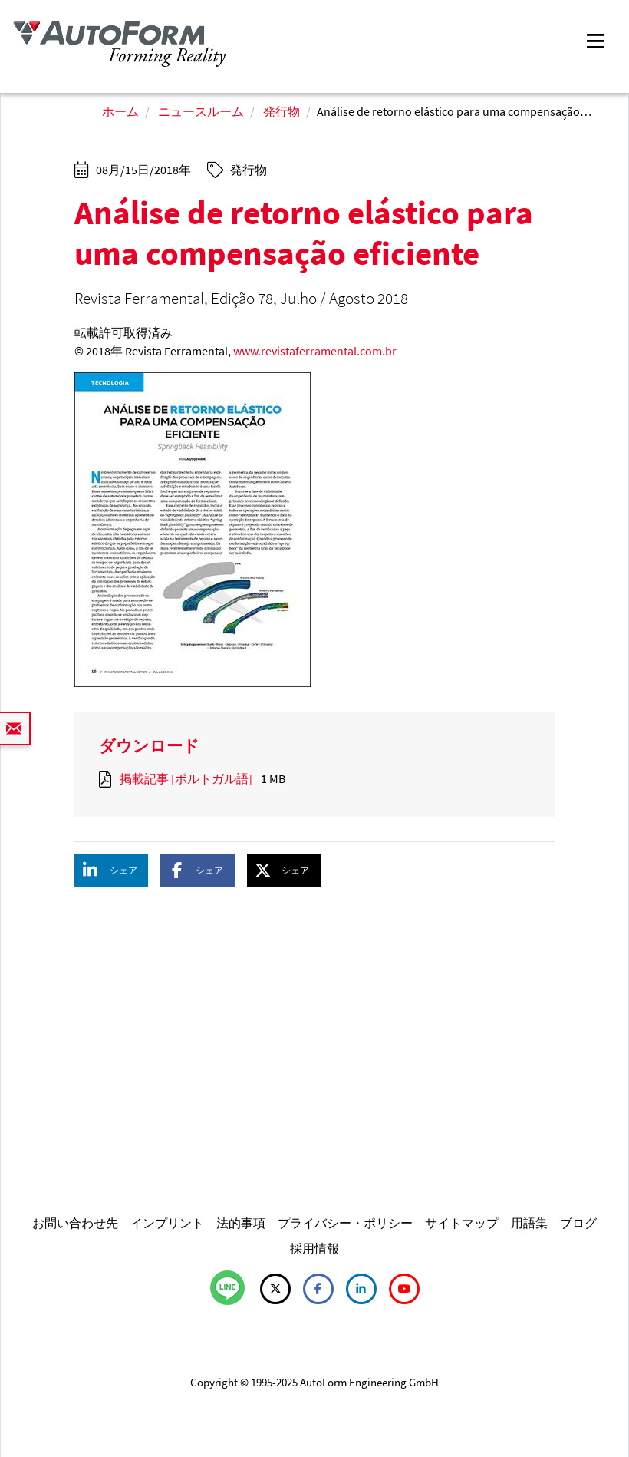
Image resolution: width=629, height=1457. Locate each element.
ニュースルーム (201, 111)
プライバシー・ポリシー (345, 1223)
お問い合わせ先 (75, 1223)
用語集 (529, 1223)
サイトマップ (462, 1223)
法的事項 (240, 1223)
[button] (111, 870)
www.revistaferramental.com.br (315, 350)
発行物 (281, 111)
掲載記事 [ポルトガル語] (186, 778)
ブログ (578, 1223)
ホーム (120, 111)
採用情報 (314, 1248)
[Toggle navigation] (595, 40)
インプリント (167, 1223)
